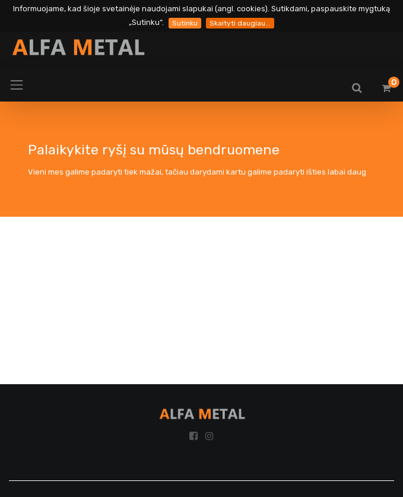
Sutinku (185, 23)
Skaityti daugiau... (240, 23)
